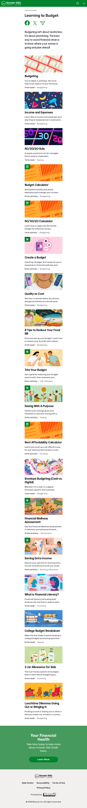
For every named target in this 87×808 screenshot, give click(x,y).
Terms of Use (58, 783)
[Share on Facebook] (27, 22)
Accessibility (43, 783)
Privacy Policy (43, 788)
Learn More (43, 759)
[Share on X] (35, 23)
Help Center (28, 783)
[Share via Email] (42, 23)
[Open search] (77, 3)
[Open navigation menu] (84, 3)
